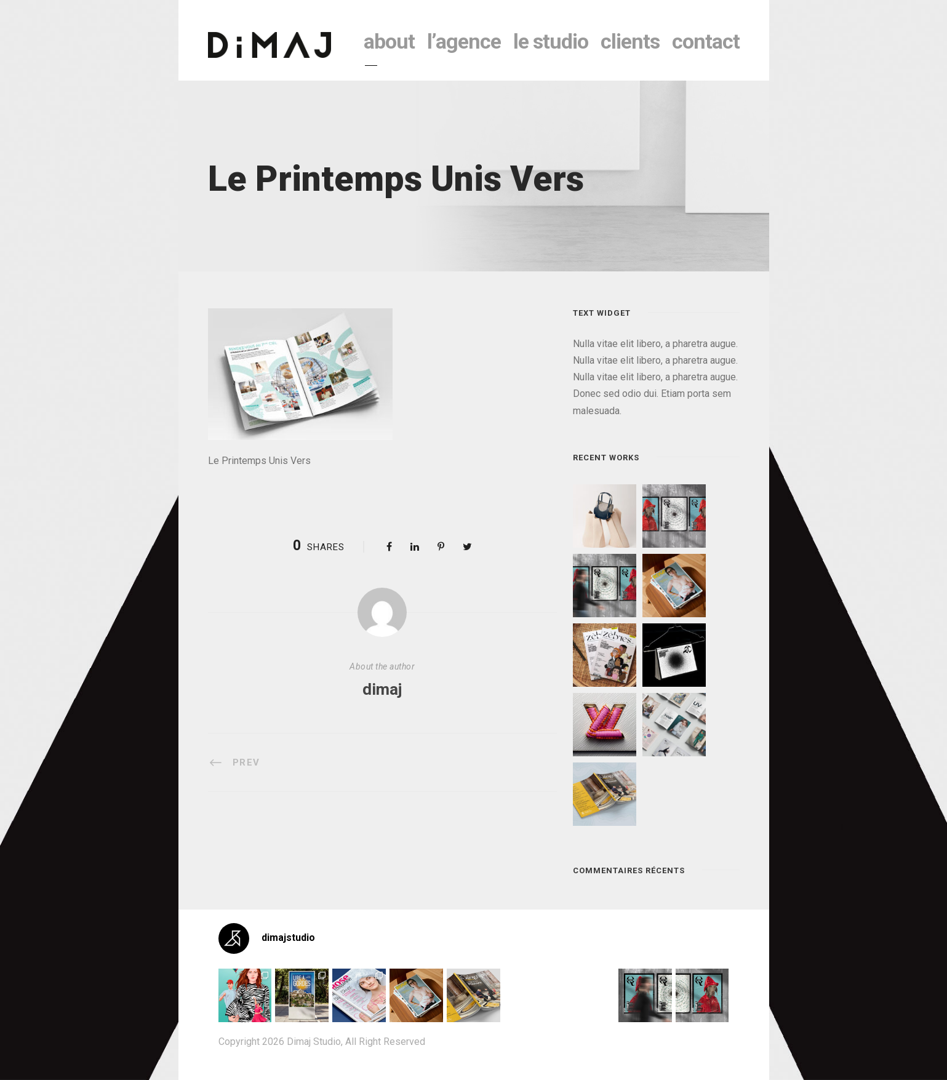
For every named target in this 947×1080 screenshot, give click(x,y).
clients (630, 41)
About (389, 41)
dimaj (382, 689)
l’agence (464, 41)
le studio (550, 41)
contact (706, 41)
